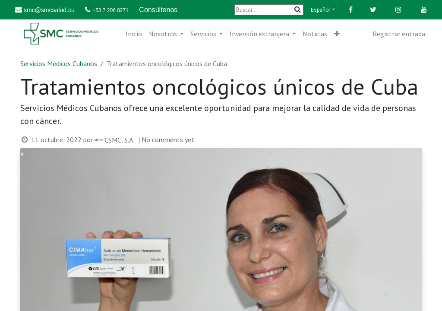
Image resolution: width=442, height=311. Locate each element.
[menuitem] (133, 33)
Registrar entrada (399, 33)
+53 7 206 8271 (110, 10)
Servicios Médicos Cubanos (58, 63)
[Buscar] (268, 9)
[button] (337, 33)
